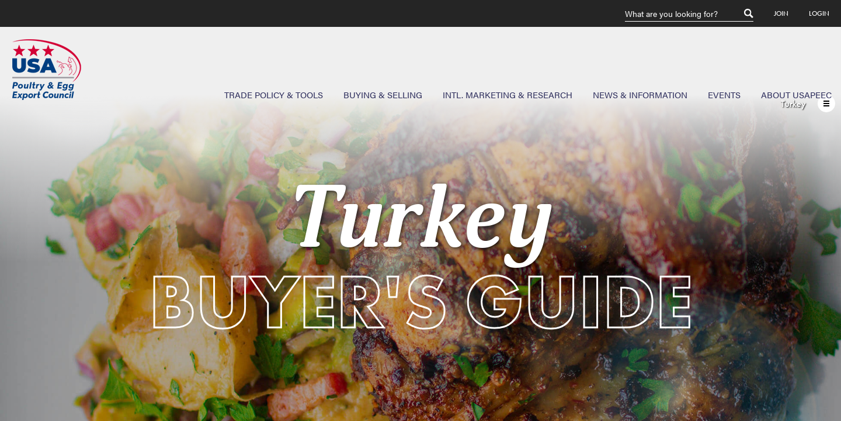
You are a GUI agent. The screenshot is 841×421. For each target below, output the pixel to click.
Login (819, 13)
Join (781, 13)
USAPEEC (47, 70)
